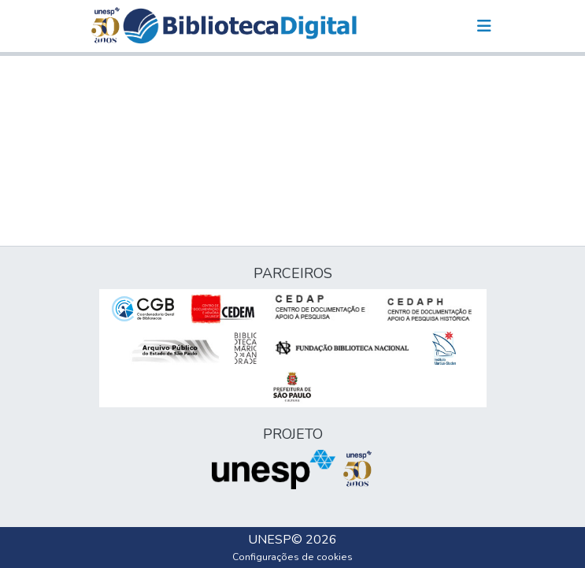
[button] (239, 26)
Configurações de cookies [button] (292, 557)
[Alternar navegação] (484, 26)
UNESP (269, 539)
